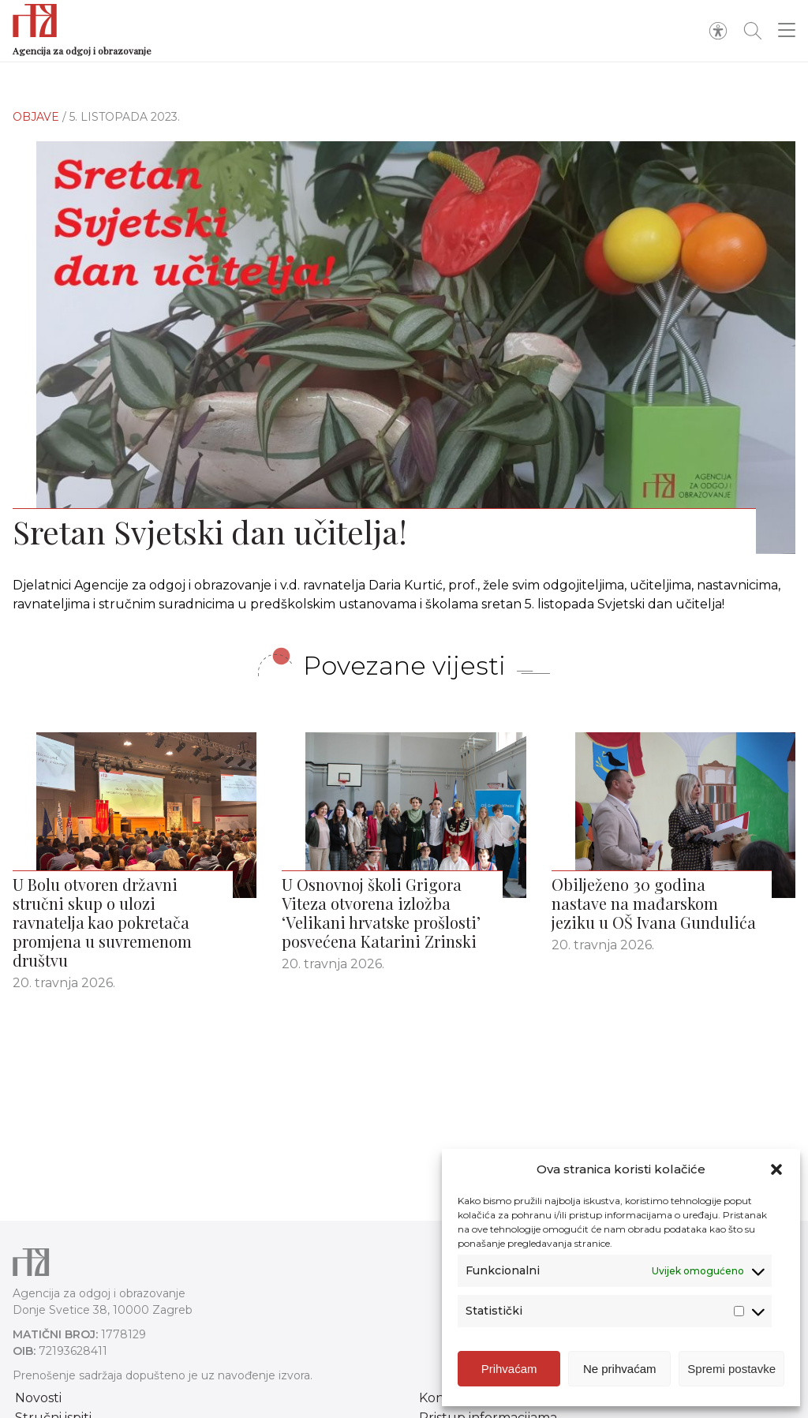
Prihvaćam (509, 1368)
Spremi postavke (731, 1368)
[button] (776, 1169)
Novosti (38, 1397)
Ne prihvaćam (619, 1368)
